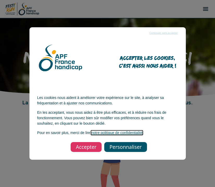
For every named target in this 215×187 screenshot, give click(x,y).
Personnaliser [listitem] (125, 146)
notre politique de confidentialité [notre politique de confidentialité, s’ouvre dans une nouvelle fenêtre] (117, 133)
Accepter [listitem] (86, 146)
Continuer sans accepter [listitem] (163, 33)
